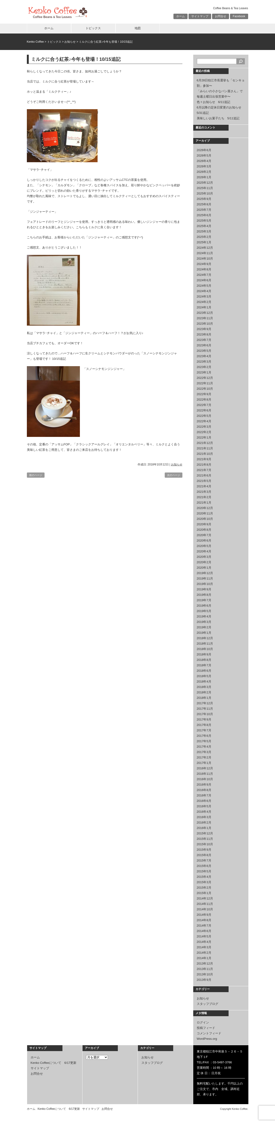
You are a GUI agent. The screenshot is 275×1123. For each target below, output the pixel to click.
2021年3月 (204, 491)
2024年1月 (204, 307)
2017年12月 (205, 703)
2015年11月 (205, 839)
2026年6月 (204, 150)
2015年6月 (204, 866)
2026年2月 (204, 172)
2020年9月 (204, 524)
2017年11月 (205, 708)
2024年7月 (204, 275)
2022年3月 (204, 426)
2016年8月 (204, 790)
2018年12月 (205, 638)
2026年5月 (204, 155)
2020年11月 (205, 513)
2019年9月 (204, 589)
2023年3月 (204, 361)
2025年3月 (204, 231)
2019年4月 (204, 616)
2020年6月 (204, 540)
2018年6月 (204, 670)
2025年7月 (204, 209)
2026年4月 (204, 161)
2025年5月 (204, 220)
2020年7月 (204, 535)
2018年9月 (204, 654)
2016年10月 (205, 779)
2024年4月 (204, 291)
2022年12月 (205, 378)
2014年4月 (204, 942)
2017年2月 (204, 757)
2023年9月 (204, 329)
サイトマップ (199, 16)
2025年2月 (204, 237)
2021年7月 (204, 470)
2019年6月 (204, 605)
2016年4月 (204, 811)
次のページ (173, 475)
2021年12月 (205, 443)
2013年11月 (205, 969)
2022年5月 (204, 416)
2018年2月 (204, 692)
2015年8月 (204, 855)
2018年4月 (204, 681)
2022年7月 (204, 405)
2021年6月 (204, 475)
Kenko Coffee (35, 41)
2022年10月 (205, 388)
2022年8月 (204, 399)
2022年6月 (204, 410)
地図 (138, 28)
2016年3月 (204, 817)
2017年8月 (204, 725)
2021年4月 (204, 486)
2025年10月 (205, 193)
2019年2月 (204, 627)
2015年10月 (205, 844)
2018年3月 (204, 687)
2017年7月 (204, 730)
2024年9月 (204, 264)
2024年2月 (204, 302)
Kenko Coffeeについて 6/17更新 (54, 1063)
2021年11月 (205, 448)
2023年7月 (204, 340)
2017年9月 (204, 719)
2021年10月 (205, 454)
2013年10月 (205, 974)
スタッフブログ (207, 1004)
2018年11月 (205, 643)
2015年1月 (204, 893)
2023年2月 (204, 367)
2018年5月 (204, 676)
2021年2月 (204, 497)
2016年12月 (205, 768)
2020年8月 (204, 529)
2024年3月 (204, 296)
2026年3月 (204, 166)
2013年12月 (205, 963)
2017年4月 (204, 746)
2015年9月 (204, 849)
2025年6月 (204, 215)
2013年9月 (204, 980)
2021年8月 (204, 464)
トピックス (93, 28)
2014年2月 (204, 952)
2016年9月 (204, 784)
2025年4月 (204, 226)
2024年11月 (205, 253)
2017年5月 (204, 741)
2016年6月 (204, 801)
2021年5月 (204, 481)
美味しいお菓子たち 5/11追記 (218, 118)
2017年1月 (204, 763)
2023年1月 (204, 372)
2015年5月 (204, 871)
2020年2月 (204, 562)
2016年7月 (204, 795)
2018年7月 (204, 665)
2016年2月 (204, 822)
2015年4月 (204, 877)
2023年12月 (205, 313)
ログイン (203, 1022)
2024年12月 (205, 247)
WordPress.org (207, 1038)
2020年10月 (205, 519)
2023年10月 (205, 323)
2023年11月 (205, 318)
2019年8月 (204, 595)
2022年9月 (204, 394)
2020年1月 (204, 567)
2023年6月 (204, 345)
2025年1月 (204, 242)
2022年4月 (204, 421)
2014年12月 (205, 898)
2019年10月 (205, 584)
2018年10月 (205, 649)
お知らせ (70, 41)
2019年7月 (204, 600)
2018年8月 (204, 660)
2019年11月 (205, 578)
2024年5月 (204, 285)
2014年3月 (204, 947)
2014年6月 (204, 931)
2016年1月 (204, 828)
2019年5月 (204, 611)
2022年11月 (205, 383)
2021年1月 (204, 502)
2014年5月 (204, 936)
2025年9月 (204, 199)
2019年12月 (205, 573)
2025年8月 (204, 204)
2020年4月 (204, 551)
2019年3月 (204, 622)
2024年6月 (204, 280)
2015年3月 (204, 882)
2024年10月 (205, 258)
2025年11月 (205, 188)
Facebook (239, 16)
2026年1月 (204, 177)
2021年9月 (204, 459)
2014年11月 (205, 904)
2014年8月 (204, 920)
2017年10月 (205, 714)
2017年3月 (204, 752)
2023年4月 (204, 356)
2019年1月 (204, 632)
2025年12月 (205, 182)
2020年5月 (204, 546)
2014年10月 (205, 909)
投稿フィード (206, 1028)
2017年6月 (204, 736)
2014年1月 (204, 958)
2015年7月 (204, 860)
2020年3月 (204, 557)
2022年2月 (204, 432)
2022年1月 (204, 437)
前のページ (35, 475)
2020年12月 (205, 508)
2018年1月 (204, 698)
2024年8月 (204, 269)
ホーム (180, 16)
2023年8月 (204, 334)
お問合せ (220, 16)
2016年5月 (204, 806)
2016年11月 (205, 773)
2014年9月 (204, 914)
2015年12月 (205, 833)
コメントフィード (209, 1033)
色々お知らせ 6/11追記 (213, 102)
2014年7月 (204, 925)
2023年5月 (204, 350)
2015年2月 (204, 887)
